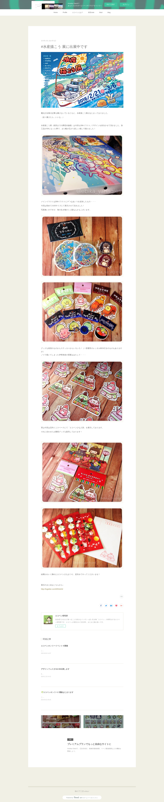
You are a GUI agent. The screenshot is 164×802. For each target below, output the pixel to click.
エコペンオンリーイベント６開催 (54, 646)
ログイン (126, 5)
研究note (91, 12)
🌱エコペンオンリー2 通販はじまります (57, 692)
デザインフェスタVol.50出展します (55, 669)
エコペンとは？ (77, 12)
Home (56, 12)
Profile (65, 12)
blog (108, 12)
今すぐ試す (110, 4)
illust (100, 12)
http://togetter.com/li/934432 (52, 589)
